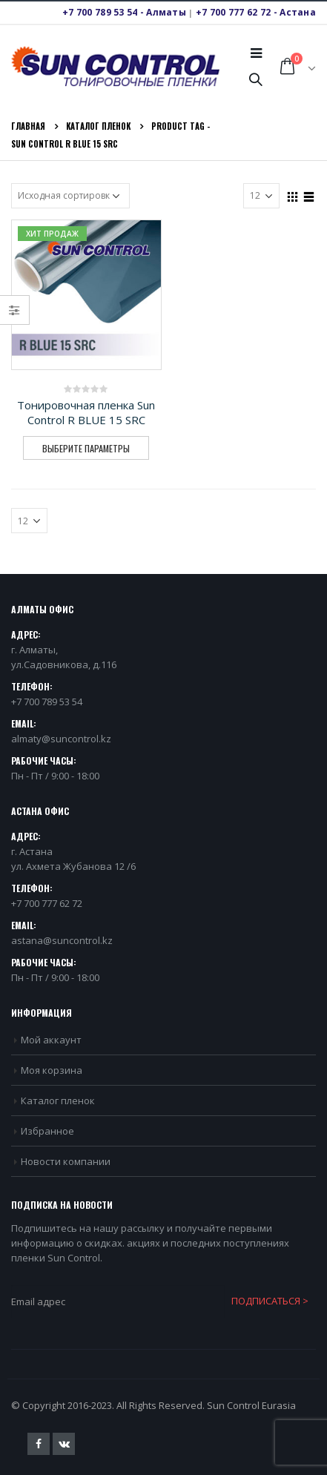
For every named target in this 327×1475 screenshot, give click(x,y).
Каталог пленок (58, 1100)
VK (64, 1444)
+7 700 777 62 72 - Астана (256, 12)
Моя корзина (51, 1070)
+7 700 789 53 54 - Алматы (124, 12)
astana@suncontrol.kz (62, 940)
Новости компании (65, 1161)
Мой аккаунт (51, 1039)
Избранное (47, 1131)
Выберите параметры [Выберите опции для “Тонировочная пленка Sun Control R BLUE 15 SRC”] (86, 448)
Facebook (38, 1444)
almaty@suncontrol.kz (61, 738)
